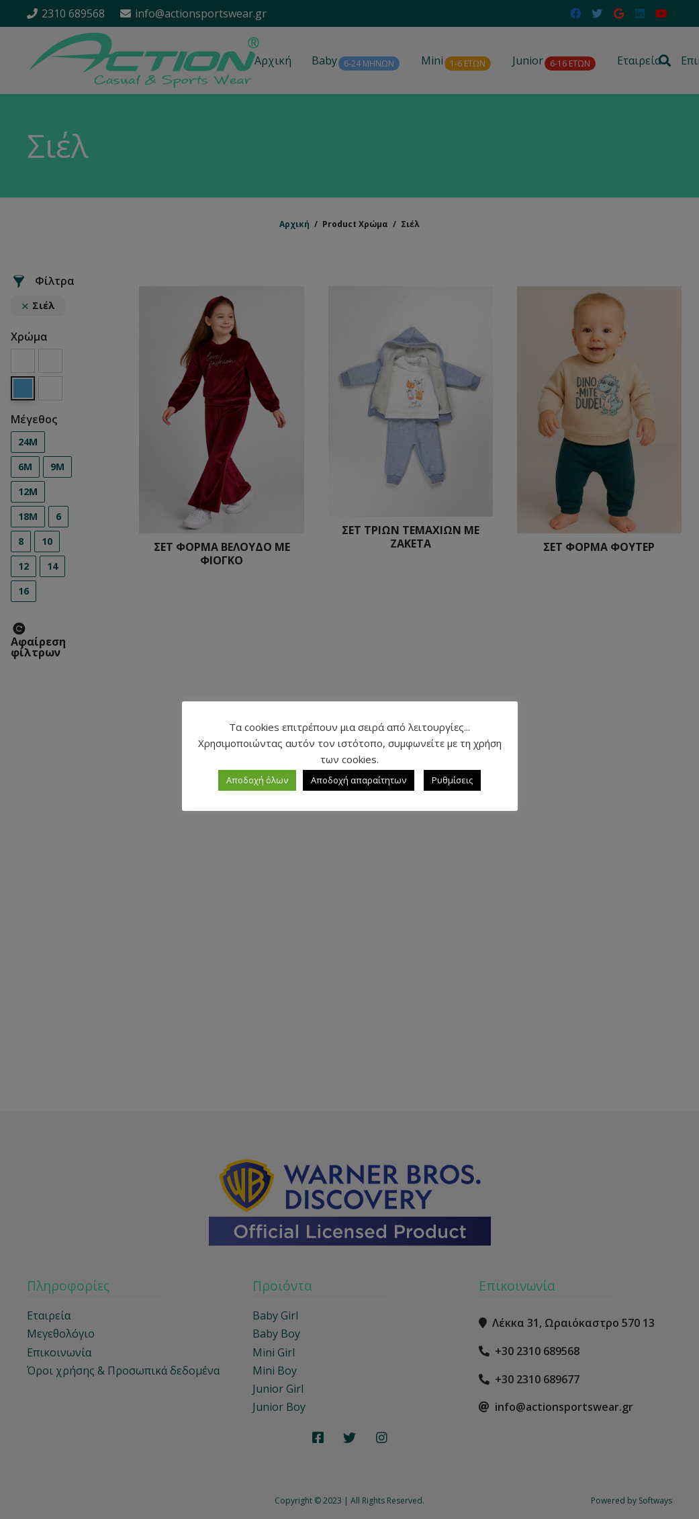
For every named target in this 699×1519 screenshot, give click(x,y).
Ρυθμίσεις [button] (452, 780)
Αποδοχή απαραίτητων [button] (358, 780)
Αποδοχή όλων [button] (257, 780)
